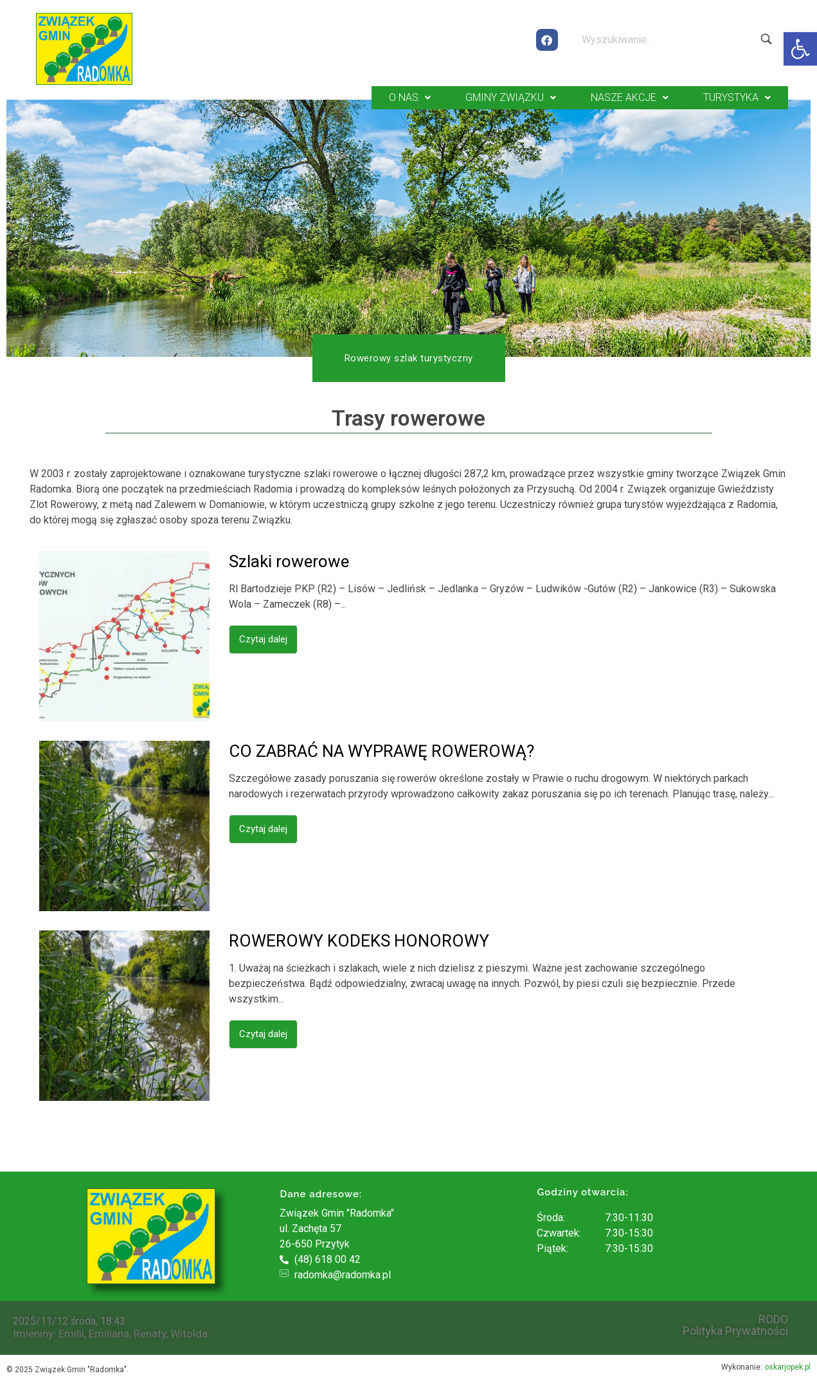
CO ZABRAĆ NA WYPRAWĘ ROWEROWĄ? (381, 751)
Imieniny (33, 1333)
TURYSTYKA (737, 97)
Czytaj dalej (263, 639)
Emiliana (109, 1333)
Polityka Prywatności (735, 1331)
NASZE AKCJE (630, 97)
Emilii (71, 1333)
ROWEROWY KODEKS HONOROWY (359, 940)
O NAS (410, 97)
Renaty (150, 1333)
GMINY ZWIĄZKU (510, 97)
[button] (800, 49)
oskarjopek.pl (787, 1367)
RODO (773, 1319)
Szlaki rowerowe (289, 561)
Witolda (189, 1333)
